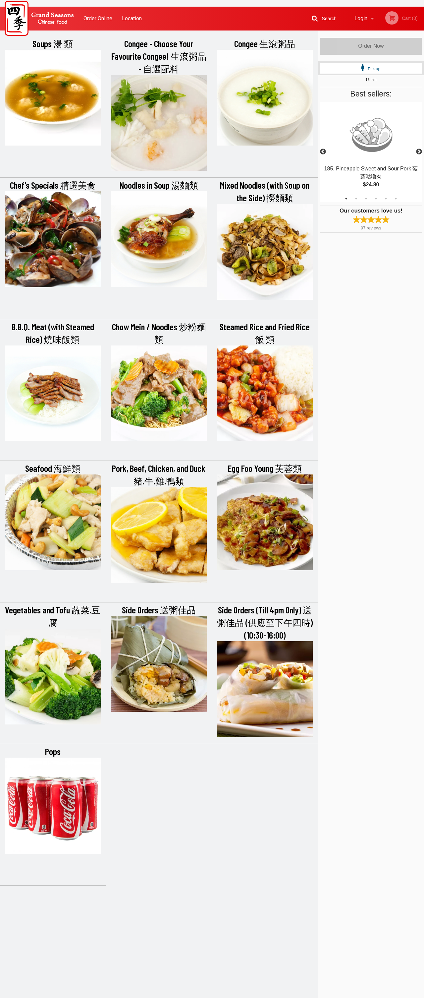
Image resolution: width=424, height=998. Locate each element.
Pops (53, 751)
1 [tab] (346, 198)
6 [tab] (396, 198)
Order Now (371, 46)
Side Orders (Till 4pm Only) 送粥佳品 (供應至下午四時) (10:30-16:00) (265, 622)
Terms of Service (223, 993)
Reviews (252, 909)
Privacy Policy (257, 925)
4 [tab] (376, 198)
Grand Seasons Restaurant (93, 901)
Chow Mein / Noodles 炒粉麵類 (159, 332)
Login (360, 18)
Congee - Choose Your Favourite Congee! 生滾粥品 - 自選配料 (158, 56)
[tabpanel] (371, 151)
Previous (323, 152)
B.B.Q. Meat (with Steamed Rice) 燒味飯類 (53, 332)
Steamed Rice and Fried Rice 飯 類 (265, 332)
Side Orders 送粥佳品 (159, 609)
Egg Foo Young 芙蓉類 (265, 468)
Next (419, 152)
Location (132, 18)
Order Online (97, 18)
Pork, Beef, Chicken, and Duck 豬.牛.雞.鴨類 (158, 474)
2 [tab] (356, 198)
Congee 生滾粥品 (264, 43)
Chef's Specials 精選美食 (53, 185)
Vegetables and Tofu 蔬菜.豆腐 (52, 616)
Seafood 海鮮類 (52, 468)
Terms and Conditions (265, 917)
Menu (194, 909)
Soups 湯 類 (52, 43)
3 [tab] (366, 198)
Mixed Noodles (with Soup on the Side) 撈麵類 (264, 191)
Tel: (317, 925)
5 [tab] (386, 198)
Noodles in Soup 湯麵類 (159, 185)
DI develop (222, 975)
